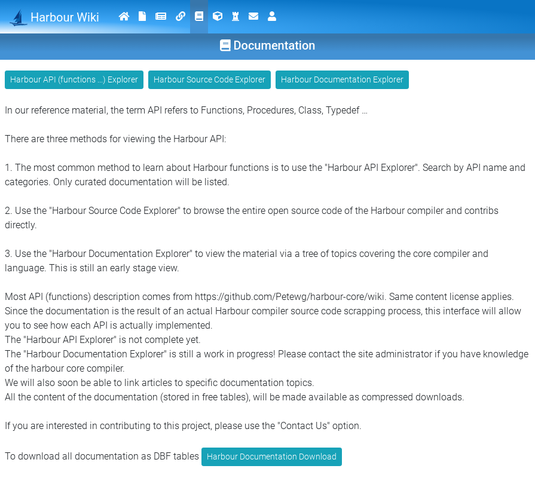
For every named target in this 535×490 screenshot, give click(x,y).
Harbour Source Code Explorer (209, 79)
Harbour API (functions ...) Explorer (74, 79)
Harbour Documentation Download (272, 456)
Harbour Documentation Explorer (342, 79)
